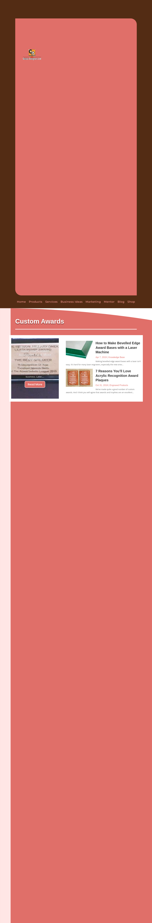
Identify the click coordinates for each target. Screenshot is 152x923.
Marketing (93, 301)
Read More (35, 384)
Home (21, 301)
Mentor (109, 301)
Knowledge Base (116, 357)
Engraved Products (119, 385)
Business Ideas (72, 301)
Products (35, 301)
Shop (131, 301)
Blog (121, 301)
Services (51, 301)
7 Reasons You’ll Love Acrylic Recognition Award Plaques (116, 375)
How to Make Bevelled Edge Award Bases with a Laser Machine (117, 347)
